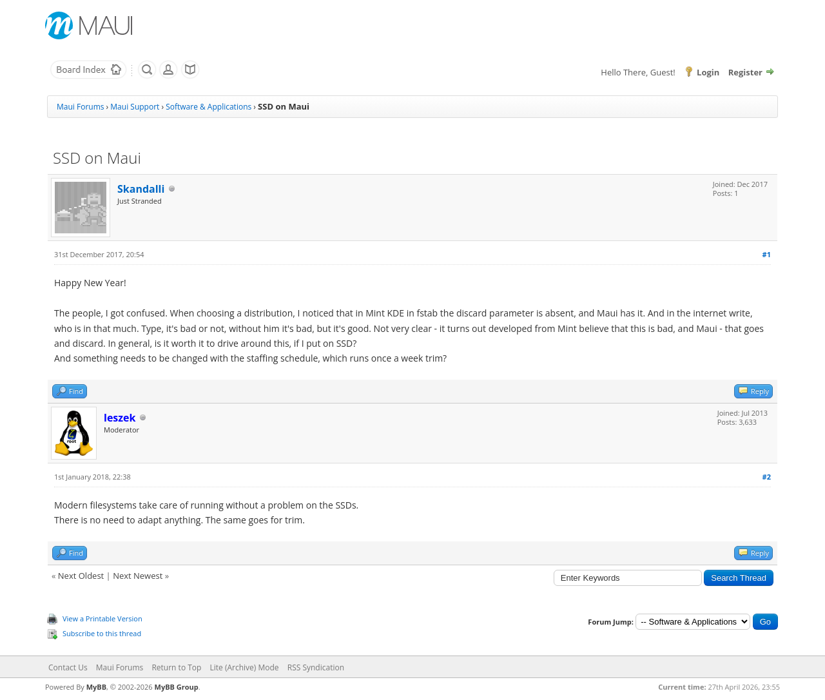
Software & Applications (208, 106)
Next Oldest (81, 575)
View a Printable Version (102, 618)
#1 (766, 254)
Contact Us (68, 667)
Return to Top (176, 667)
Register (745, 72)
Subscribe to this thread (102, 633)
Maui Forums (80, 106)
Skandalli (140, 189)
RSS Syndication (315, 667)
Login (708, 72)
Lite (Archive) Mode (244, 667)
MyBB (96, 687)
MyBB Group (177, 687)
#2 (766, 476)
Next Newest (137, 575)
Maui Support (134, 106)
